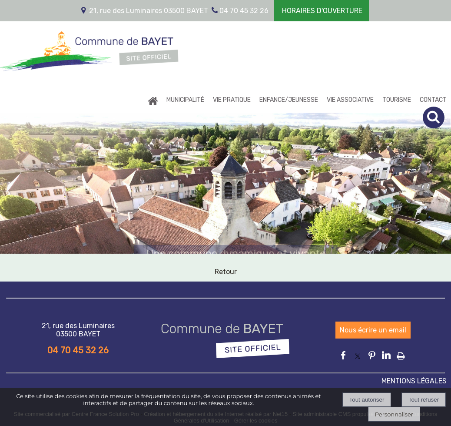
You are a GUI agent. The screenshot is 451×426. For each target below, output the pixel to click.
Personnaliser (394, 414)
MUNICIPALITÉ (185, 100)
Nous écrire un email (373, 330)
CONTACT (433, 100)
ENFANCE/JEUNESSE (288, 100)
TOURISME (396, 100)
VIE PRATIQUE (232, 100)
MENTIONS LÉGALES (414, 381)
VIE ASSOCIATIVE (350, 100)
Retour (226, 272)
